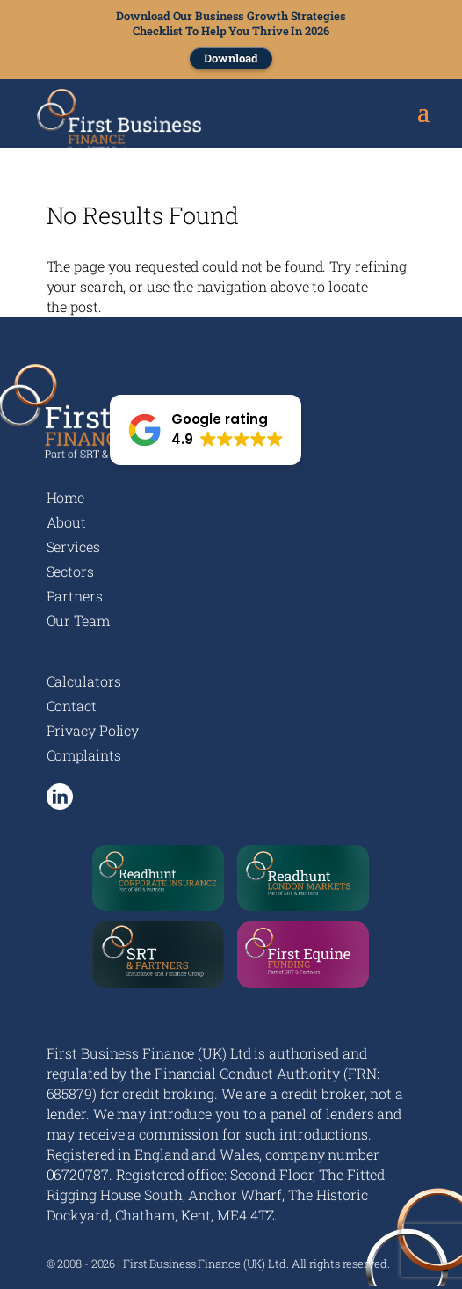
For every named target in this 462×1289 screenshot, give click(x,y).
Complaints (84, 755)
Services (73, 546)
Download (230, 58)
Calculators (84, 681)
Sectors (70, 571)
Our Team (78, 620)
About (67, 522)
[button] (206, 430)
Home (66, 497)
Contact (72, 705)
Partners (75, 595)
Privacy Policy (93, 730)
